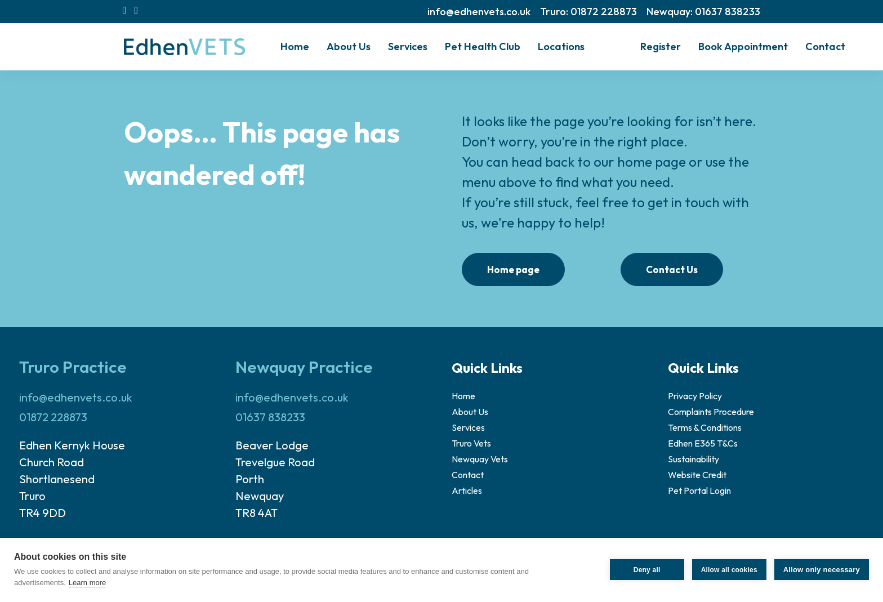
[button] (125, 10)
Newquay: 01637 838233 (703, 11)
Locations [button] (561, 46)
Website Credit (697, 474)
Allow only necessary (821, 569)
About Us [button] (349, 46)
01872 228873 (53, 417)
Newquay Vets (480, 459)
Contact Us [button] (672, 269)
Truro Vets (471, 443)
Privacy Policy (695, 396)
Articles (467, 490)
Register (660, 46)
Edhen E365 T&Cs (703, 443)
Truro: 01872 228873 (588, 11)
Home (294, 46)
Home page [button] (513, 269)
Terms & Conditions (705, 427)
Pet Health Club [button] (482, 46)
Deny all (647, 570)
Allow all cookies (729, 570)
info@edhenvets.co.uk (478, 11)
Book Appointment (743, 46)
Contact (825, 46)
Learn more (87, 582)
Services (407, 46)
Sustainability (693, 459)
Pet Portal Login (699, 490)
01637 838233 (270, 417)
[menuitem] (478, 11)
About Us (470, 411)
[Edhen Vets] (184, 46)
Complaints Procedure (711, 411)
